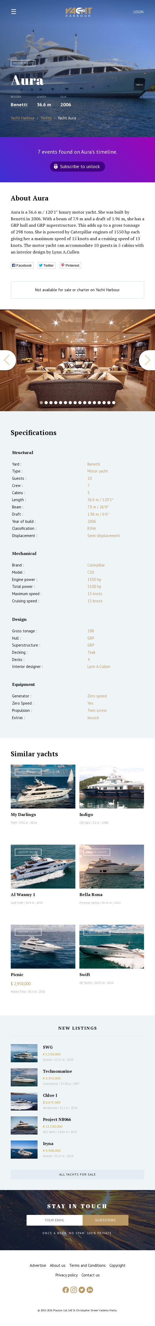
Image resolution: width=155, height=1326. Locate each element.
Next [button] (147, 360)
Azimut (47, 1059)
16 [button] (113, 402)
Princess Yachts (89, 903)
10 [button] (84, 402)
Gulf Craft (17, 903)
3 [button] (51, 402)
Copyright (117, 1265)
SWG (48, 1047)
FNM (14, 823)
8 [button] (75, 402)
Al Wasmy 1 (23, 894)
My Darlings (23, 814)
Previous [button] (8, 360)
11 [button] (89, 402)
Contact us (91, 1275)
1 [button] (41, 402)
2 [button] (46, 402)
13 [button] (99, 402)
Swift (84, 974)
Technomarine (57, 1071)
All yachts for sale (77, 1174)
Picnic (17, 974)
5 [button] (60, 402)
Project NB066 (57, 1119)
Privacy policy (67, 1275)
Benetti (19, 104)
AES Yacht (49, 1132)
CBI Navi (84, 823)
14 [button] (104, 402)
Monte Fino (18, 991)
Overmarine (51, 1084)
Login (139, 12)
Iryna (48, 1143)
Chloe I (50, 1095)
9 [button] (80, 402)
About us (57, 1265)
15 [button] (108, 402)
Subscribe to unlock (80, 166)
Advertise (38, 1265)
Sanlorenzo (50, 1108)
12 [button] (94, 402)
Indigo (86, 814)
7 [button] (70, 402)
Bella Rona (90, 894)
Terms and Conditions (87, 1265)
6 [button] (65, 402)
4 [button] (55, 402)
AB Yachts (85, 983)
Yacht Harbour (79, 12)
